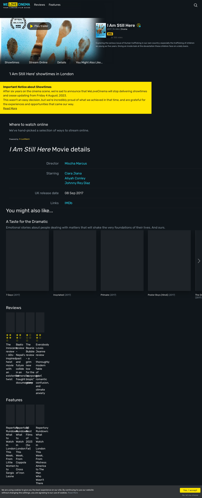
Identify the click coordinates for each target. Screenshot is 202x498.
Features (54, 4)
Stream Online (38, 62)
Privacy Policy (74, 450)
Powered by (19, 139)
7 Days (10, 294)
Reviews (39, 4)
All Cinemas (51, 430)
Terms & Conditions (76, 444)
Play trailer (14, 25)
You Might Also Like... (89, 62)
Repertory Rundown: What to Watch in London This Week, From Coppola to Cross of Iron (69, 396)
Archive (70, 437)
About (70, 430)
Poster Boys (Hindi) (158, 294)
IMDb (68, 203)
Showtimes (12, 62)
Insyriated (59, 294)
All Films (31, 444)
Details (61, 62)
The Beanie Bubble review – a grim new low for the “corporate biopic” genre (113, 344)
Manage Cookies (74, 457)
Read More (73, 493)
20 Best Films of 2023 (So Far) (114, 393)
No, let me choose (190, 495)
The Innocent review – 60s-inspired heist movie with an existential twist (23, 344)
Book (29, 437)
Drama (124, 29)
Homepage (31, 430)
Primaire (105, 294)
